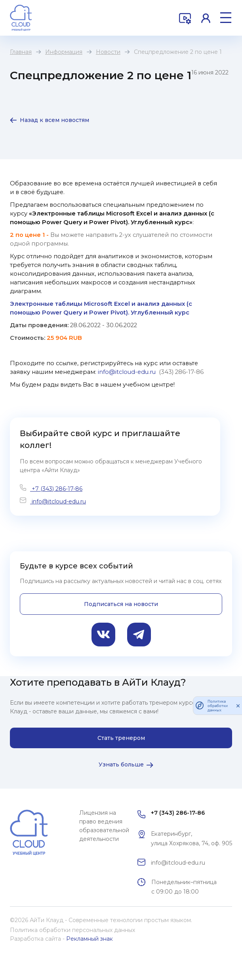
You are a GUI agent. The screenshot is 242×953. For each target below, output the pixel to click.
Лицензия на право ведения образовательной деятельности (104, 825)
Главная (21, 51)
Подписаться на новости (121, 604)
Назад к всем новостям (54, 120)
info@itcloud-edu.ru (58, 501)
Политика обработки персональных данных (72, 930)
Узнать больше (121, 764)
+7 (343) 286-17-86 (56, 488)
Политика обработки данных (218, 705)
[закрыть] (238, 705)
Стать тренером (121, 737)
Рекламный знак (89, 938)
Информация (63, 51)
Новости (108, 51)
